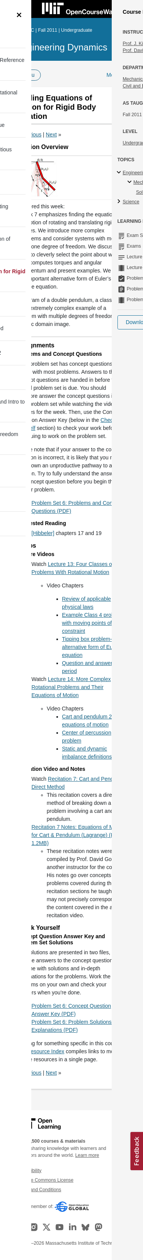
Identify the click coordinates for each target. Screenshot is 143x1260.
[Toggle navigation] (13, 9)
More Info (117, 75)
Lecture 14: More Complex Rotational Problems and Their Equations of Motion (71, 687)
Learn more (87, 1155)
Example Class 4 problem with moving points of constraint (92, 623)
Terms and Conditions (38, 1189)
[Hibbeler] (43, 533)
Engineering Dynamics (62, 47)
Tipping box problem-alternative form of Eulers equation (92, 647)
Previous (31, 134)
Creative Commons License (44, 1180)
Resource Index (45, 1051)
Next (51, 134)
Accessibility (29, 1170)
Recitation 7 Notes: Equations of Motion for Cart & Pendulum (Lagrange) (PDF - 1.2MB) (78, 835)
